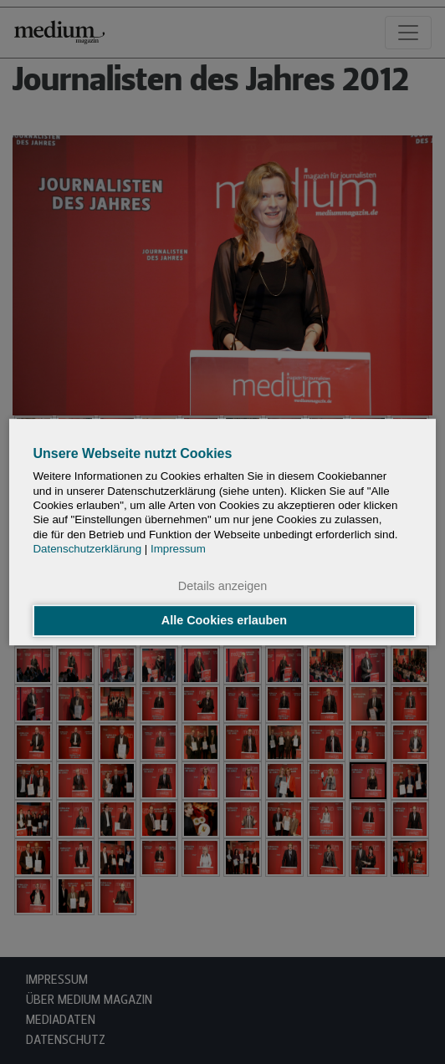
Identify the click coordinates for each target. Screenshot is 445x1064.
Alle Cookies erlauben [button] (224, 621)
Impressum (178, 548)
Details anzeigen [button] (222, 586)
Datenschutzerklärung (87, 548)
